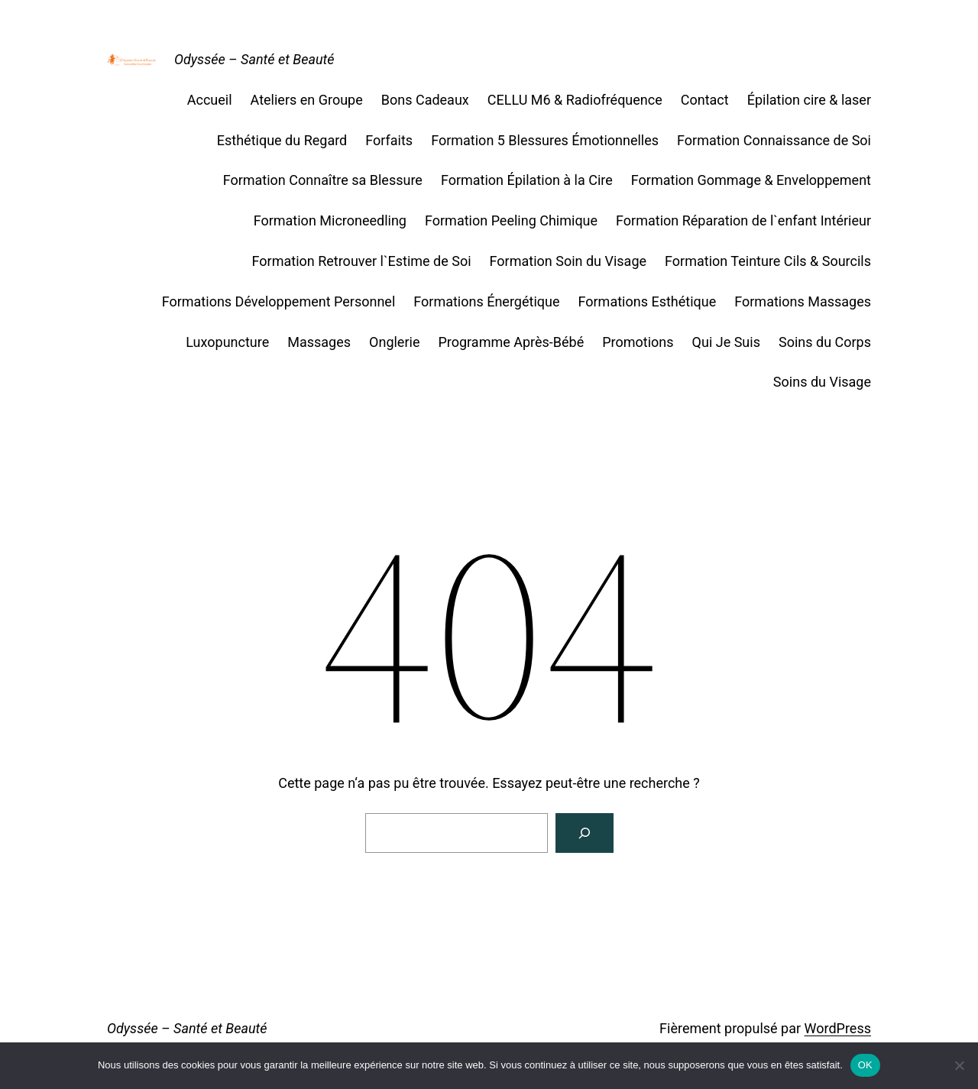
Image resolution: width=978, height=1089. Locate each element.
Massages (319, 342)
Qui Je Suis (726, 342)
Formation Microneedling (330, 220)
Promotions (637, 342)
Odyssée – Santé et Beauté (254, 59)
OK (865, 1065)
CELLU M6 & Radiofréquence (574, 100)
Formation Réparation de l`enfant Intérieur (743, 220)
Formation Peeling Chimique (511, 220)
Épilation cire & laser (809, 100)
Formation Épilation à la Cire (527, 180)
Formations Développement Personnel (279, 301)
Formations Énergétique (486, 301)
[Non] (959, 1065)
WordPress (838, 1028)
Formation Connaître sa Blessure (323, 180)
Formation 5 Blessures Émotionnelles (545, 140)
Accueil (209, 100)
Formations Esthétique (647, 301)
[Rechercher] (584, 833)
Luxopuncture (227, 342)
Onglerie (394, 342)
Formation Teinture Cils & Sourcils (768, 261)
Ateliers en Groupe (307, 100)
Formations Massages (802, 301)
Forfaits (389, 140)
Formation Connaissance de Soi (774, 140)
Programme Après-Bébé (511, 342)
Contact (705, 100)
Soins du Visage (822, 382)
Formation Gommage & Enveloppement (751, 180)
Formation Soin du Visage (568, 261)
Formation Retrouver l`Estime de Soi (361, 261)
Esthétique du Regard (282, 140)
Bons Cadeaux (425, 100)
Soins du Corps (825, 342)
